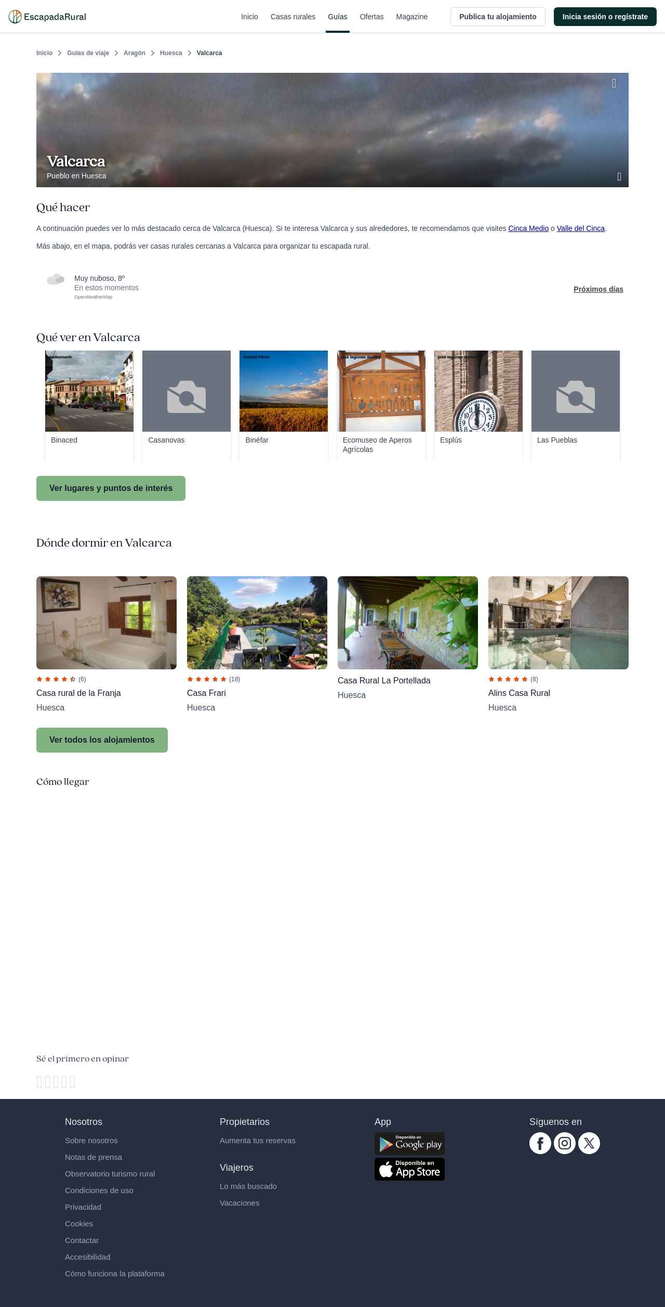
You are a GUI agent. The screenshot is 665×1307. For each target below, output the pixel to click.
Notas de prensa (93, 1157)
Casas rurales (293, 22)
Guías (337, 22)
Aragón (134, 53)
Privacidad (83, 1206)
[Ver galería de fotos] (620, 175)
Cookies (79, 1223)
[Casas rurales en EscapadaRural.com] (47, 16)
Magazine (412, 22)
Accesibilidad (88, 1256)
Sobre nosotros (91, 1140)
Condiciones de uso (99, 1190)
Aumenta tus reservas (258, 1140)
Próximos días (598, 289)
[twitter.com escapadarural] (589, 1151)
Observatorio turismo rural (110, 1173)
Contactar (82, 1240)
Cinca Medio (528, 228)
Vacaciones (239, 1202)
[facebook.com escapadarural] (540, 1151)
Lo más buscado (248, 1186)
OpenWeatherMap (93, 297)
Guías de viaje (88, 53)
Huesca (171, 53)
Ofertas (372, 22)
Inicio (249, 22)
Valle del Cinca (581, 228)
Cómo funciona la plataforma (115, 1273)
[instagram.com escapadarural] (565, 1151)
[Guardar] (617, 81)
